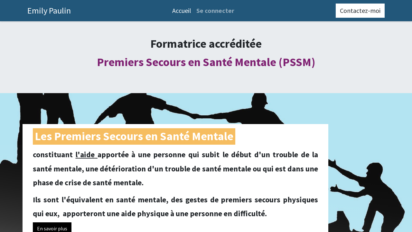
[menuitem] (182, 10)
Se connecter (215, 10)
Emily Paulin (49, 10)
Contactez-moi (360, 10)
